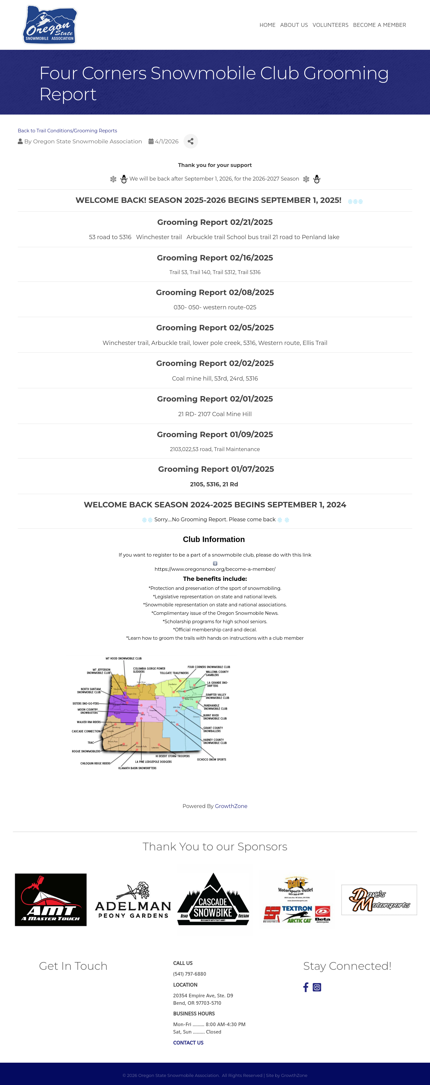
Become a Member (379, 24)
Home (268, 24)
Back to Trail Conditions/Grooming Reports (67, 131)
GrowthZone (231, 806)
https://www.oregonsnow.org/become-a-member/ (215, 569)
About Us (294, 24)
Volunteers (331, 24)
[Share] (191, 141)
